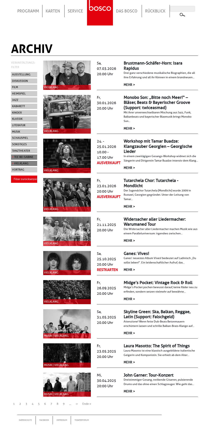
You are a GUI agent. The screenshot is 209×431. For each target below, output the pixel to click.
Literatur (18, 125)
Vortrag (18, 169)
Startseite (100, 7)
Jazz (15, 100)
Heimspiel (19, 93)
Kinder (17, 112)
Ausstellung (21, 74)
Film (15, 87)
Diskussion (20, 81)
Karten (53, 11)
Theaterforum (82, 420)
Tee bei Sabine (23, 157)
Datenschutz (25, 420)
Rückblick (155, 11)
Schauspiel (20, 138)
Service (75, 11)
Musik (16, 131)
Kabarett (18, 106)
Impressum (61, 420)
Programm (28, 11)
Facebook (44, 420)
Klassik (17, 119)
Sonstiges (19, 144)
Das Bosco (126, 11)
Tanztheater (21, 150)
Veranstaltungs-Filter (23, 65)
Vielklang (21, 163)
